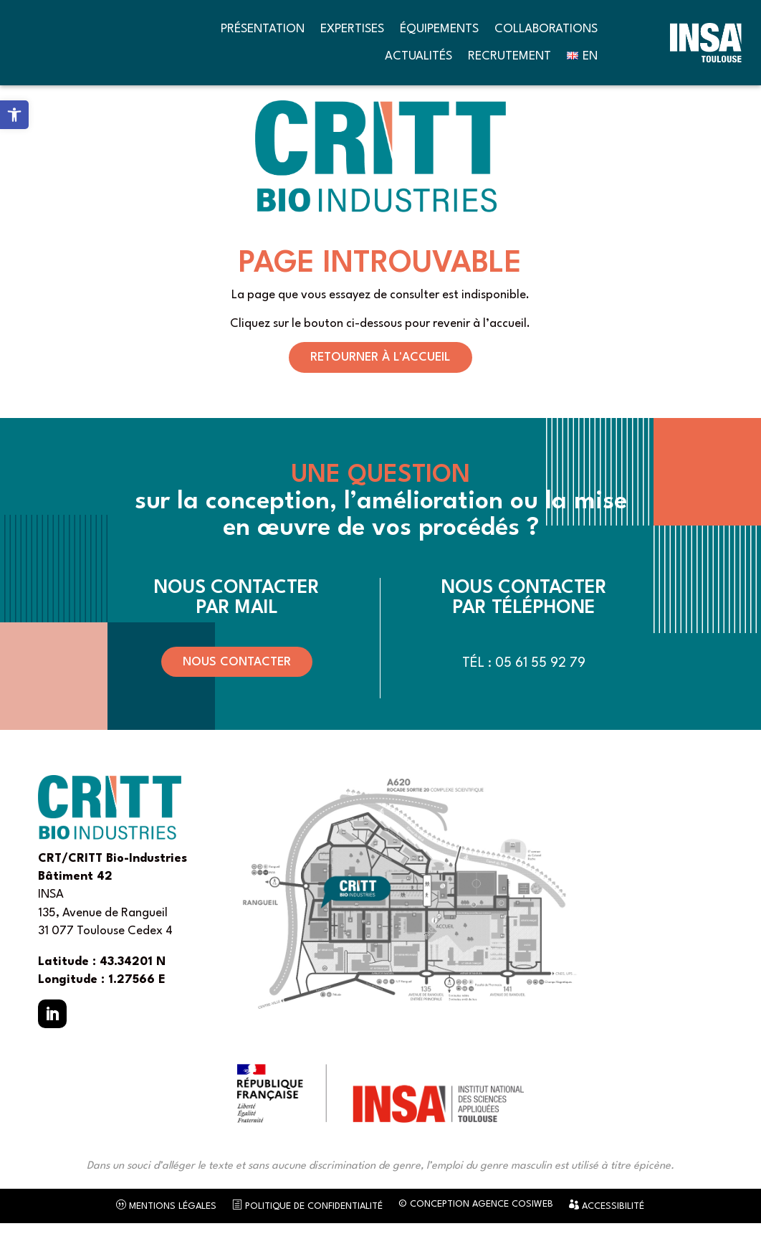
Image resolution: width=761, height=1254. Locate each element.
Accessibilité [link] (606, 1237)
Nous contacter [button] (237, 693)
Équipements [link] (439, 29)
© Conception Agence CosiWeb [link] (475, 1235)
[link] (14, 114)
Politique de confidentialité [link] (307, 1237)
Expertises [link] (352, 29)
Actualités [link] (418, 56)
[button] (52, 1044)
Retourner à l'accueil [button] (380, 388)
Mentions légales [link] (166, 1237)
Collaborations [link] (546, 29)
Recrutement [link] (509, 56)
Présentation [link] (263, 29)
